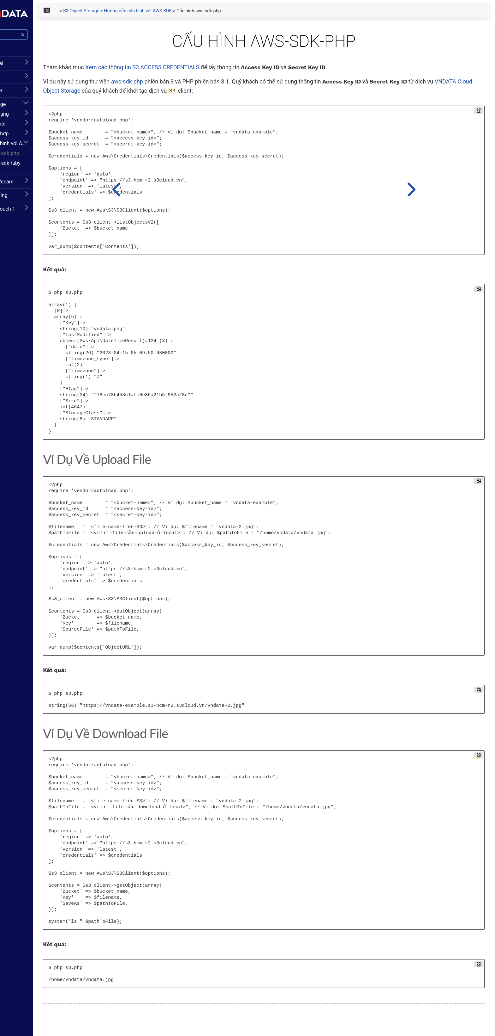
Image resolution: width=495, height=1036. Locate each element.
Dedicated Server (27, 94)
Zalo (17, 278)
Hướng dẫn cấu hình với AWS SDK (49, 147)
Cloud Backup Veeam (33, 185)
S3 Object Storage (29, 108)
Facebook (22, 258)
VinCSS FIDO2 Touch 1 (34, 212)
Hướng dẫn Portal (28, 67)
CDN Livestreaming (30, 199)
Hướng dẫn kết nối (32, 127)
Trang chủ (22, 248)
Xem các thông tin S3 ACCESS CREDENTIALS (214, 69)
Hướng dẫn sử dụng (33, 117)
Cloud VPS (21, 80)
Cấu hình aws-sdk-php (42, 157)
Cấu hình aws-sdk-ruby (42, 166)
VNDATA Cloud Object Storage (186, 92)
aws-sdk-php (199, 83)
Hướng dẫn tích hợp (33, 137)
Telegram (21, 268)
